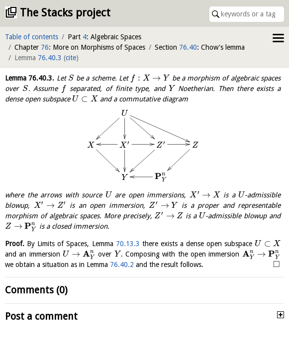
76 (45, 47)
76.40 (188, 47)
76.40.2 (122, 264)
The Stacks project (65, 12)
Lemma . (29, 78)
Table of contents (31, 37)
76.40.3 (50, 58)
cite (71, 58)
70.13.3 (128, 244)
